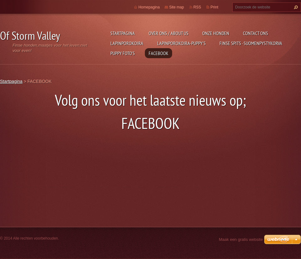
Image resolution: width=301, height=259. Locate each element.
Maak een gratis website (241, 239)
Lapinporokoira (126, 43)
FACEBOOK (158, 53)
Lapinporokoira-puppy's (181, 43)
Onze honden (215, 33)
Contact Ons (255, 33)
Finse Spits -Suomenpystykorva (250, 43)
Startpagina (122, 33)
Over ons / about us (168, 33)
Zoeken (295, 7)
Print (214, 7)
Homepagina (149, 7)
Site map (176, 7)
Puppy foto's (122, 53)
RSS (197, 7)
